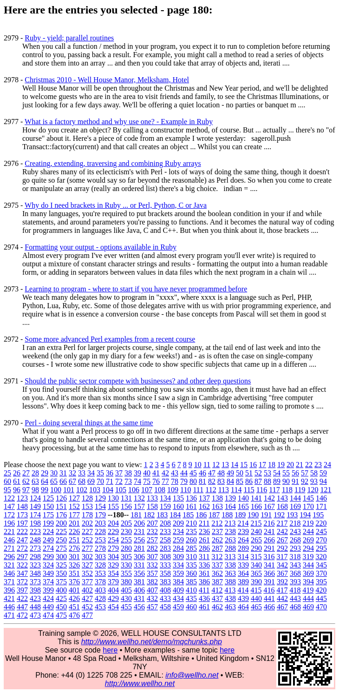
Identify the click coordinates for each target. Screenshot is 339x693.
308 (165, 557)
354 (113, 573)
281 (139, 548)
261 (204, 540)
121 (325, 490)
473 (35, 615)
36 (109, 473)
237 (217, 531)
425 (61, 598)
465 (256, 607)
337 (217, 565)
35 (100, 473)
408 (165, 590)
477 (87, 615)
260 (191, 540)
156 (126, 506)
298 (35, 557)
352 (87, 573)
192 (279, 515)
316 (268, 557)
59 (323, 473)
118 (287, 490)
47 (211, 473)
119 (299, 490)
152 (74, 506)
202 (87, 523)
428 (100, 598)
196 (9, 523)
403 (100, 590)
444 (308, 598)
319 (307, 557)
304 (113, 557)
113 (223, 490)
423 (35, 598)
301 (74, 557)
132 (139, 498)
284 (178, 548)
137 (204, 498)
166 (256, 506)
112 (210, 490)
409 (178, 590)
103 (94, 490)
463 (230, 607)
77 (165, 481)
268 (295, 540)
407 (152, 590)
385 (191, 582)
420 (320, 590)
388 (230, 582)
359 (178, 573)
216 (268, 523)
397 (22, 590)
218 (294, 523)
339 (243, 565)
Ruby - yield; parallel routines (69, 38)
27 (26, 473)
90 (286, 481)
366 (269, 573)
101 (68, 490)
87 (258, 481)
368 (295, 573)
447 (22, 607)
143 (282, 498)
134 (165, 498)
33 (81, 473)
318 (294, 557)
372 (22, 582)
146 (321, 498)
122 (9, 498)
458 (165, 607)
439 (243, 598)
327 (87, 565)
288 (230, 548)
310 (191, 557)
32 (72, 473)
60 (7, 481)
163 (217, 506)
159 (165, 506)
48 (221, 473)
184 (175, 515)
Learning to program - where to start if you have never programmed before (136, 289)
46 (202, 473)
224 (48, 531)
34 (91, 473)
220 (320, 523)
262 (217, 540)
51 (249, 473)
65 (54, 481)
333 (165, 565)
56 (295, 473)
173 (22, 515)
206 (139, 523)
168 (282, 506)
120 (312, 490)
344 (308, 565)
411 (204, 590)
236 (204, 531)
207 (152, 523)
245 (321, 531)
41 (156, 473)
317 (281, 557)
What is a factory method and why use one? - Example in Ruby (119, 121)
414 (242, 590)
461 (204, 607)
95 (7, 490)
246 (9, 540)
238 (230, 531)
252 (87, 540)
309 (178, 557)
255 (126, 540)
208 (165, 523)
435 (191, 598)
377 (87, 582)
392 (282, 582)
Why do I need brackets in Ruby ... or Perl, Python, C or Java (116, 205)
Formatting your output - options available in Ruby (100, 247)
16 (253, 465)
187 (214, 515)
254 (113, 540)
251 (74, 540)
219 (307, 523)
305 (126, 557)
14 (234, 465)
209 (178, 523)
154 (100, 506)
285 (191, 548)
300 (61, 557)
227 (87, 531)
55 (286, 473)
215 (255, 523)
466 (269, 607)
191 (266, 515)
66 (63, 481)
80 (193, 481)
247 (22, 540)
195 (318, 515)
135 (178, 498)
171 (321, 506)
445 (321, 598)
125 (48, 498)
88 (267, 481)
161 (191, 506)
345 (321, 565)
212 (216, 523)
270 (321, 540)
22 (309, 465)
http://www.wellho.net (140, 683)
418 (294, 590)
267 (282, 540)
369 (308, 573)
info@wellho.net (191, 675)
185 (188, 515)
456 (139, 607)
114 (236, 490)
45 (193, 473)
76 (156, 481)
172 (9, 515)
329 (113, 565)
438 (230, 598)
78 (174, 481)
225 (61, 531)
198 (35, 523)
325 (61, 565)
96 (16, 490)
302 (87, 557)
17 (262, 465)
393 (295, 582)
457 (152, 607)
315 (255, 557)
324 (48, 565)
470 (321, 607)
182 (149, 515)
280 (126, 548)
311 (204, 557)
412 (216, 590)
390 (256, 582)
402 (87, 590)
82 (211, 481)
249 (48, 540)
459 (178, 607)
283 (165, 548)
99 (44, 490)
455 (126, 607)
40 (146, 473)
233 (165, 531)
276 (74, 548)
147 (9, 506)
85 (239, 481)
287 (217, 548)
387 (217, 582)
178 (87, 515)
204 (113, 523)
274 (48, 548)
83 (221, 481)
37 (119, 473)
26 (16, 473)
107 (146, 490)
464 (243, 607)
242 (282, 531)
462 (217, 607)
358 (165, 573)
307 (152, 557)
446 (9, 607)
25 (7, 473)
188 (227, 515)
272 (22, 548)
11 (206, 465)
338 (230, 565)
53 (267, 473)
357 (152, 573)
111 (198, 490)
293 (295, 548)
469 (308, 607)
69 (91, 481)
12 (216, 465)
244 (308, 531)
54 (276, 473)
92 (304, 481)
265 (256, 540)
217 (281, 523)
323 (35, 565)
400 (61, 590)
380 (126, 582)
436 (204, 598)
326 (74, 565)
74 (137, 481)
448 (35, 607)
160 (178, 506)
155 (113, 506)
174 (35, 515)
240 (256, 531)
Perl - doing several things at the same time (89, 423)
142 (269, 498)
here (110, 650)
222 (22, 531)
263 (230, 540)
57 (304, 473)
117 (274, 490)
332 (152, 565)
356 (139, 573)
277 (87, 548)
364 (243, 573)
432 (152, 598)
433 (165, 598)
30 (54, 473)
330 (126, 565)
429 (113, 598)
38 (128, 473)
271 (9, 548)
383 (165, 582)
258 (165, 540)
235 (191, 531)
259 (178, 540)
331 (139, 565)
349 (48, 573)
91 (295, 481)
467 (282, 607)
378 (100, 582)
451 (74, 607)
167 (269, 506)
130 (113, 498)
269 (308, 540)
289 (243, 548)
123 (22, 498)
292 (282, 548)
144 (295, 498)
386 (204, 582)
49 (230, 473)
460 (191, 607)
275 (61, 548)
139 (230, 498)
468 (295, 607)
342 (282, 565)
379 (113, 582)
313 (229, 557)
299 (48, 557)
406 (139, 590)
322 (22, 565)
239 (243, 531)
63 (35, 481)
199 (48, 523)
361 (204, 573)
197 (22, 523)
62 (26, 481)
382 (152, 582)
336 (204, 565)
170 (308, 506)
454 (113, 607)
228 (100, 531)
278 (100, 548)
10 (198, 465)
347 (22, 573)
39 (137, 473)
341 (269, 565)
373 (35, 582)
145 (308, 498)
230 (126, 531)
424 (48, 598)
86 (249, 481)
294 (308, 548)
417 (281, 590)
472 (22, 615)
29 (44, 473)
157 (139, 506)
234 (178, 531)
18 (271, 465)
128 (87, 498)
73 (128, 481)
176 (61, 515)
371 (9, 582)
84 (230, 481)
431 (139, 598)
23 (318, 465)
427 (87, 598)
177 (74, 515)
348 (35, 573)
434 (178, 598)
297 (22, 557)
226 (74, 531)
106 (133, 490)
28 (35, 473)
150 (48, 506)
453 (100, 607)
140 (243, 498)
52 (258, 473)
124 (35, 498)
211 (204, 523)
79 (184, 481)
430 (126, 598)
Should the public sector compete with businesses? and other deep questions (138, 381)
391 (269, 582)
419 (307, 590)
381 (139, 582)
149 (35, 506)
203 (100, 523)
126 (61, 498)
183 (162, 515)
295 (321, 548)
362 (217, 573)
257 (152, 540)
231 (139, 531)
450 (61, 607)
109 (172, 490)
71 (109, 481)
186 (201, 515)
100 (55, 490)
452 (87, 607)
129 (100, 498)
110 (185, 490)
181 (136, 515)
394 (308, 582)
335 (191, 565)
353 (100, 573)
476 (74, 615)
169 (295, 506)
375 (61, 582)
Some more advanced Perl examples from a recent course (110, 339)
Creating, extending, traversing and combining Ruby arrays (113, 163)
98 (35, 490)
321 (9, 565)
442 (282, 598)
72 (119, 481)
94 (323, 481)
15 (244, 465)
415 (255, 590)
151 (61, 506)
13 (225, 465)
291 (269, 548)
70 (100, 481)
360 (191, 573)
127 (74, 498)
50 (239, 473)
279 (113, 548)
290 (256, 548)
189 (240, 515)
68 (81, 481)
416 (268, 590)
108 (159, 490)
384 (178, 582)
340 (256, 565)
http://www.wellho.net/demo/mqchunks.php (151, 642)
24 (327, 465)
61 (16, 481)
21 (299, 465)
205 (126, 523)
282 (152, 548)
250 (61, 540)
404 (113, 590)
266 (269, 540)
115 (248, 490)
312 (216, 557)
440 (256, 598)
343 (295, 565)
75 (146, 481)
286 (204, 548)
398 (35, 590)
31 (63, 473)
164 (230, 506)
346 (9, 573)
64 (44, 481)
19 (281, 465)
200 (61, 523)
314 (242, 557)
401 (74, 590)
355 (126, 573)
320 (320, 557)
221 (9, 531)
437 (217, 598)
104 (107, 490)
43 (174, 473)
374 (48, 582)
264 (243, 540)
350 (61, 573)
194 (305, 515)
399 (48, 590)
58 (314, 473)
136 (191, 498)
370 (321, 573)
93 (314, 481)
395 (321, 582)
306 (139, 557)
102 (81, 490)
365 (256, 573)
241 (269, 531)
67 (72, 481)
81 (202, 481)
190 (253, 515)
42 (165, 473)
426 (74, 598)
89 (276, 481)
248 (35, 540)
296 (9, 557)
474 (48, 615)
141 (256, 498)
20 (290, 465)
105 (120, 490)
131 (126, 498)
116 (261, 490)
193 (292, 515)
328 (100, 565)
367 (282, 573)
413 (229, 590)
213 (229, 523)
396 (9, 590)
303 (100, 557)
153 (87, 506)
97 (26, 490)
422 (22, 598)
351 (74, 573)
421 (9, 598)
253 (100, 540)
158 (152, 506)
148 (22, 506)
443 (295, 598)
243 (295, 531)
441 (269, 598)
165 (243, 506)
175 (48, 515)
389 (243, 582)
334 (178, 565)
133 (152, 498)
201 (74, 523)
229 (113, 531)
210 (191, 523)
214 (242, 523)
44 (184, 473)
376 (74, 582)
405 (126, 590)
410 (191, 590)
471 (9, 615)
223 (35, 531)
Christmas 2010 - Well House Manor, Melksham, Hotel (107, 80)
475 (61, 615)
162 (204, 506)
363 (230, 573)
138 (217, 498)
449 (48, 607)
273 (35, 548)
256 (139, 540)
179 (100, 515)
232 (152, 531)
